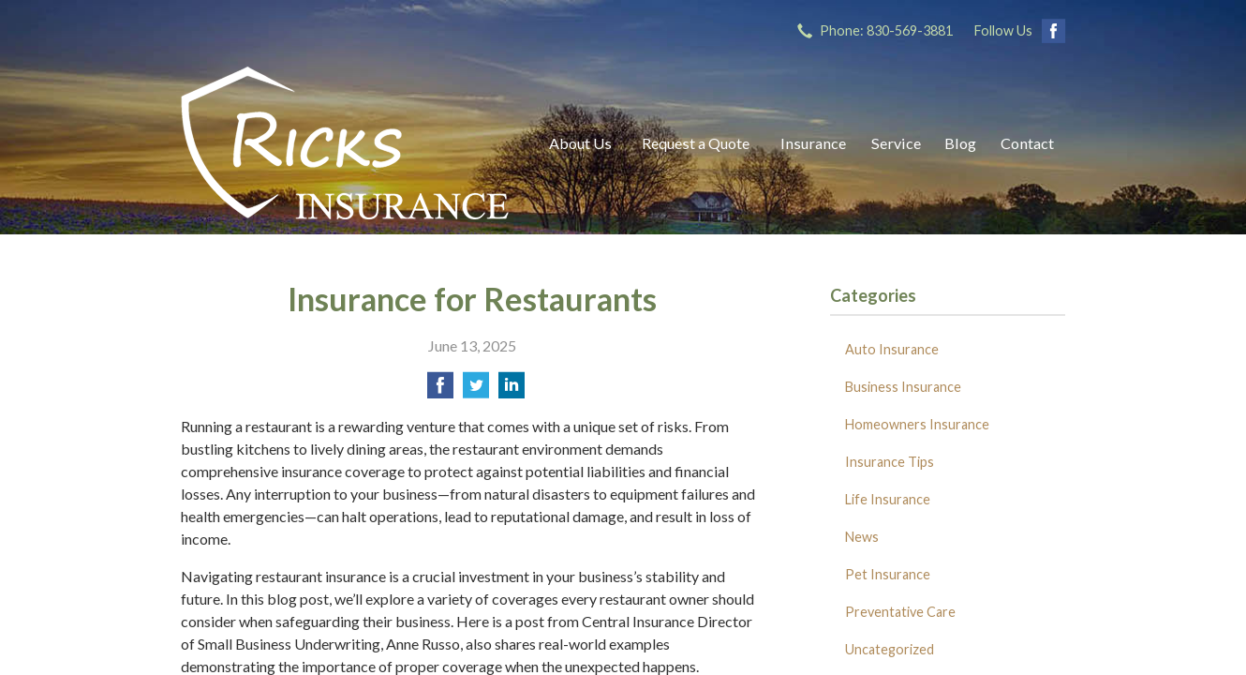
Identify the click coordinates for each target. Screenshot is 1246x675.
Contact (1027, 143)
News (862, 537)
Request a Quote (695, 143)
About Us (580, 143)
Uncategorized (889, 649)
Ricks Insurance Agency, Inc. (345, 143)
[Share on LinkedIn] (511, 390)
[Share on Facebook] (440, 390)
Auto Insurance (892, 349)
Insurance (813, 143)
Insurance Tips (889, 462)
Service (896, 143)
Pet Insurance (887, 574)
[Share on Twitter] (476, 390)
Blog (960, 143)
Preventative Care (900, 612)
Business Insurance (903, 387)
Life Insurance (887, 499)
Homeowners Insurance (917, 424)
